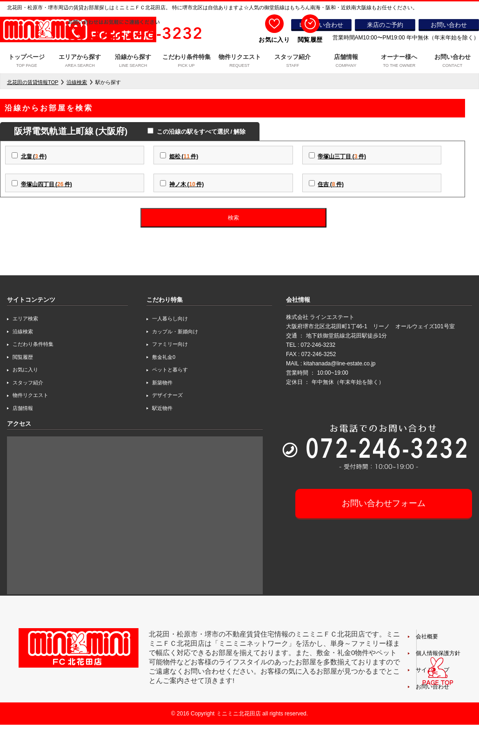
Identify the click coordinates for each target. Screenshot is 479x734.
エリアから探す (79, 61)
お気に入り (25, 369)
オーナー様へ (399, 61)
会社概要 (427, 636)
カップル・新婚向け (175, 331)
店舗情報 (346, 61)
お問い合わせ (452, 61)
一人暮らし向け (170, 318)
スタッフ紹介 (292, 61)
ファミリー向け (170, 344)
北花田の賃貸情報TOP (32, 82)
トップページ (26, 61)
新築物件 (162, 382)
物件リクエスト (239, 61)
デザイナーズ (167, 395)
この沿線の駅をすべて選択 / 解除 (199, 131)
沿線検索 (77, 82)
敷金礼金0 (163, 357)
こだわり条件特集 (186, 61)
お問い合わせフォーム (384, 503)
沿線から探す (133, 61)
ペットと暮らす (170, 369)
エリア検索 (25, 318)
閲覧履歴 (23, 357)
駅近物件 (162, 408)
